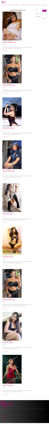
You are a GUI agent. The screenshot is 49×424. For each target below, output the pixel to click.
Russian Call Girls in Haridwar (7, 256)
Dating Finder (9, 422)
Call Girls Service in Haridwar (7, 342)
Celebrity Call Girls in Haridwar (8, 213)
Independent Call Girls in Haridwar (8, 299)
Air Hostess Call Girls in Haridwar (8, 171)
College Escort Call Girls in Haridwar (9, 42)
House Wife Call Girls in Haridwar (8, 85)
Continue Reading (6, 50)
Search (44, 10)
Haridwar (4, 44)
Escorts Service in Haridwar (7, 385)
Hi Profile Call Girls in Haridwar (8, 128)
